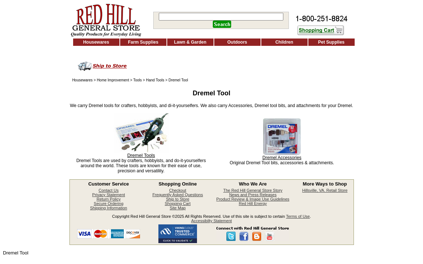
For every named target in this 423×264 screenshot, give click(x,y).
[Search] (221, 17)
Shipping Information (108, 208)
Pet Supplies (331, 42)
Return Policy (109, 199)
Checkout (177, 190)
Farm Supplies (143, 42)
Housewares (96, 42)
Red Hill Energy (253, 203)
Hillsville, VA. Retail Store (324, 190)
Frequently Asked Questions (178, 194)
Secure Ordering (108, 203)
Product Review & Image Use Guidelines (253, 199)
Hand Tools (155, 80)
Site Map (178, 208)
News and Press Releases (252, 194)
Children (284, 42)
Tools (137, 80)
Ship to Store (178, 199)
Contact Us (108, 190)
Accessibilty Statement (211, 221)
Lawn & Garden (190, 42)
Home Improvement (113, 80)
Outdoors (237, 42)
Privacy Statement (108, 194)
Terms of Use (298, 216)
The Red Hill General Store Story (253, 190)
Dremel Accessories (281, 157)
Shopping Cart (177, 203)
